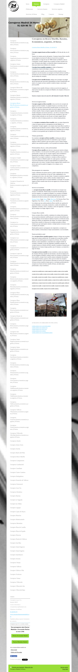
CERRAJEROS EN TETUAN (39, 329)
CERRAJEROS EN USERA (39, 331)
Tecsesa (34, 199)
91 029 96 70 (13, 612)
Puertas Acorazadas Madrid (20, 635)
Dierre (45, 199)
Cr (44, 201)
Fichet (38, 199)
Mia (52, 199)
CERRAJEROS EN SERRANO (40, 327)
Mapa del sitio (29, 667)
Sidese (51, 201)
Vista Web (65, 669)
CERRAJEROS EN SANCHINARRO (41, 326)
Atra (54, 199)
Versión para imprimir (17, 667)
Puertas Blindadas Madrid (20, 642)
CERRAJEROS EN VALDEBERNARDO (42, 332)
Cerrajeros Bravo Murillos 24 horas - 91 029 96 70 (44, 47)
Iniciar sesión (64, 667)
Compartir (14, 656)
